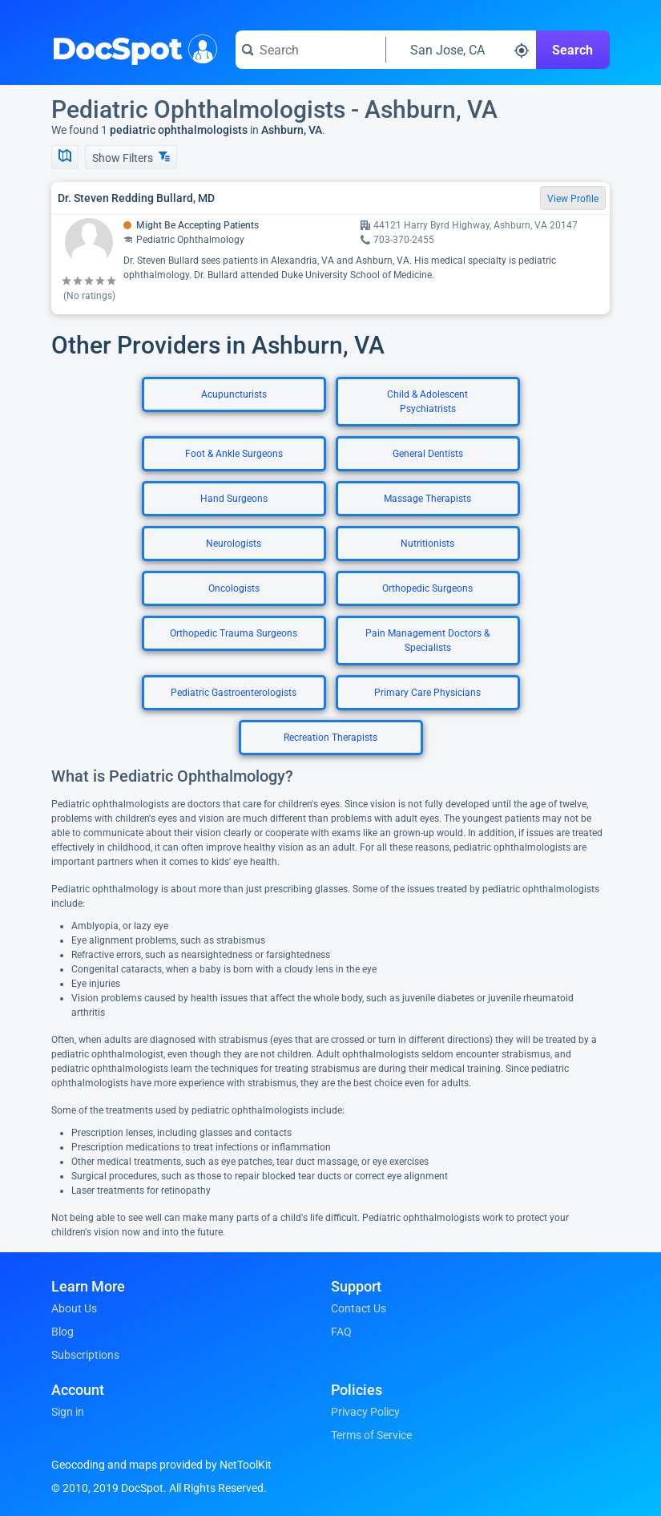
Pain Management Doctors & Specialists (427, 640)
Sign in (67, 1411)
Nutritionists (427, 543)
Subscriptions (85, 1354)
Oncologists (234, 588)
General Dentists (428, 453)
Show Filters (131, 157)
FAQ (341, 1331)
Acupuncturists (234, 394)
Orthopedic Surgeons (427, 588)
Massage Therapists (427, 498)
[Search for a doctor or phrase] (310, 49)
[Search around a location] (461, 49)
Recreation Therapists (330, 737)
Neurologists (233, 543)
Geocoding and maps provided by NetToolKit (161, 1464)
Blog (62, 1331)
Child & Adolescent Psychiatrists (427, 401)
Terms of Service (371, 1435)
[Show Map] (65, 157)
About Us (74, 1308)
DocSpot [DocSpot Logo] (131, 47)
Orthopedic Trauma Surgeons (233, 633)
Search (572, 50)
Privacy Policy (365, 1411)
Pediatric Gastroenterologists (233, 692)
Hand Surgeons (234, 498)
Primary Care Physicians (427, 692)
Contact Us (358, 1308)
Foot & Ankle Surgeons (234, 453)
